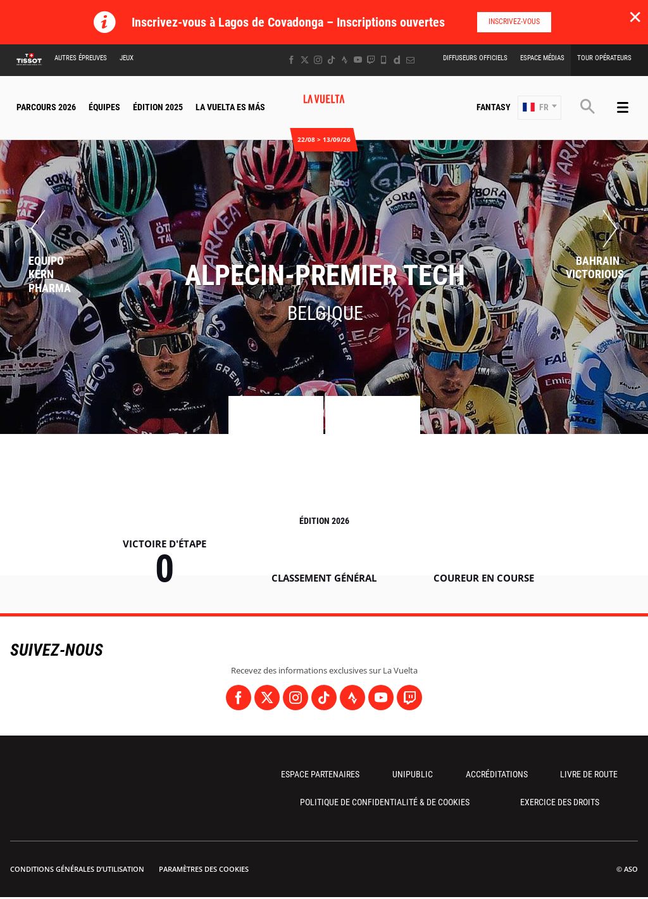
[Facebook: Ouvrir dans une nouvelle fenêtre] (291, 60)
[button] (539, 108)
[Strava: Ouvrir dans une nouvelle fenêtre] (344, 60)
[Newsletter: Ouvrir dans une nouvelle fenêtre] (410, 60)
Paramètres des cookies (204, 869)
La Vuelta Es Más (230, 107)
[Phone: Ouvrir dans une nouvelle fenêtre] (383, 60)
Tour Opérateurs (604, 58)
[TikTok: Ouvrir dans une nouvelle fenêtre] (331, 60)
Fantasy (494, 107)
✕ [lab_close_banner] (635, 16)
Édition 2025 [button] (158, 107)
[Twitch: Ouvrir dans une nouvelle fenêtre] (370, 60)
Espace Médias (542, 58)
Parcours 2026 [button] (46, 107)
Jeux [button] (127, 58)
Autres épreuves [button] (80, 58)
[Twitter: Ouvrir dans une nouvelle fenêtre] (304, 60)
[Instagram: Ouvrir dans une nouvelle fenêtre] (318, 60)
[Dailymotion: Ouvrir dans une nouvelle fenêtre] (397, 60)
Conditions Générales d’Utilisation (77, 869)
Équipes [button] (104, 107)
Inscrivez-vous (514, 21)
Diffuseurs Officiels (475, 58)
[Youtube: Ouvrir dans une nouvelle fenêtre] (357, 60)
